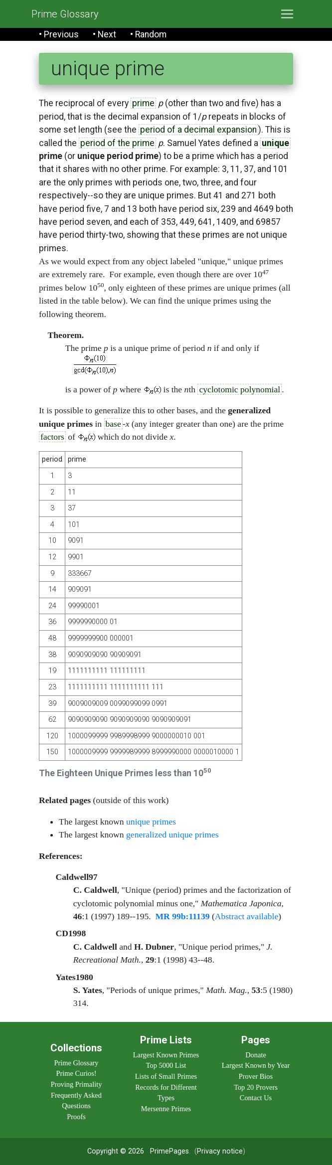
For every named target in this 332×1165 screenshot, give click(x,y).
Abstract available (247, 916)
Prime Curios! (76, 1073)
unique (275, 143)
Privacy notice (220, 1151)
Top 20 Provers (256, 1087)
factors (52, 437)
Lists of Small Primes (166, 1076)
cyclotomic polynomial (239, 389)
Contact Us (256, 1098)
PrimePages (169, 1151)
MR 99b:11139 (182, 916)
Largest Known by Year (256, 1065)
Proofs (76, 1117)
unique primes (151, 822)
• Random (148, 34)
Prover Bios (256, 1076)
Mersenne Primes (166, 1109)
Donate (255, 1055)
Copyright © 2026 (115, 1151)
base (113, 424)
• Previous (59, 34)
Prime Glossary (65, 14)
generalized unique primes (172, 834)
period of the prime (117, 143)
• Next (104, 34)
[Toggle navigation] (287, 13)
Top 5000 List (166, 1065)
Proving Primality (76, 1084)
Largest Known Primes (166, 1055)
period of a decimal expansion (198, 130)
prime (143, 103)
